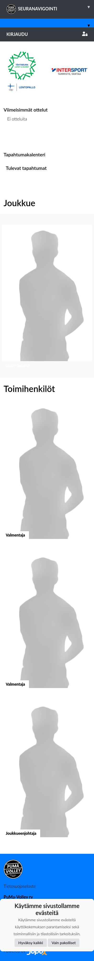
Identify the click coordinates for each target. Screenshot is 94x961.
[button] (47, 297)
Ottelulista (15, 137)
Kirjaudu (47, 34)
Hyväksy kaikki (30, 942)
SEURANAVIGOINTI (50, 7)
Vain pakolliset (64, 942)
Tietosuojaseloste (20, 886)
